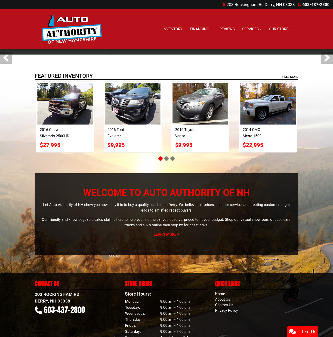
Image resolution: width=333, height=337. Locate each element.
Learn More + (166, 234)
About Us (222, 299)
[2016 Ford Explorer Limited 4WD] (133, 104)
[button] (6, 58)
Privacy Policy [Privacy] (226, 310)
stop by (177, 225)
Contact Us (224, 305)
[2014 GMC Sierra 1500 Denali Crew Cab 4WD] (268, 104)
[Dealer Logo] (71, 29)
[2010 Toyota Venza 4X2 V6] (200, 104)
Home (220, 294)
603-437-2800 (316, 4)
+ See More (290, 76)
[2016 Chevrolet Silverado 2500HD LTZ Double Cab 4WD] (65, 104)
